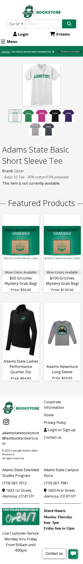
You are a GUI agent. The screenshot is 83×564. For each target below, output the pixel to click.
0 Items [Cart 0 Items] (60, 34)
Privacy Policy (55, 422)
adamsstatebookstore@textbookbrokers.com (20, 438)
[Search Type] (16, 24)
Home (49, 415)
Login (21, 34)
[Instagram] (6, 422)
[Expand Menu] (3, 41)
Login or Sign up (59, 429)
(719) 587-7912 (14, 483)
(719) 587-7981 (56, 483)
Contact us (53, 437)
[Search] (43, 23)
